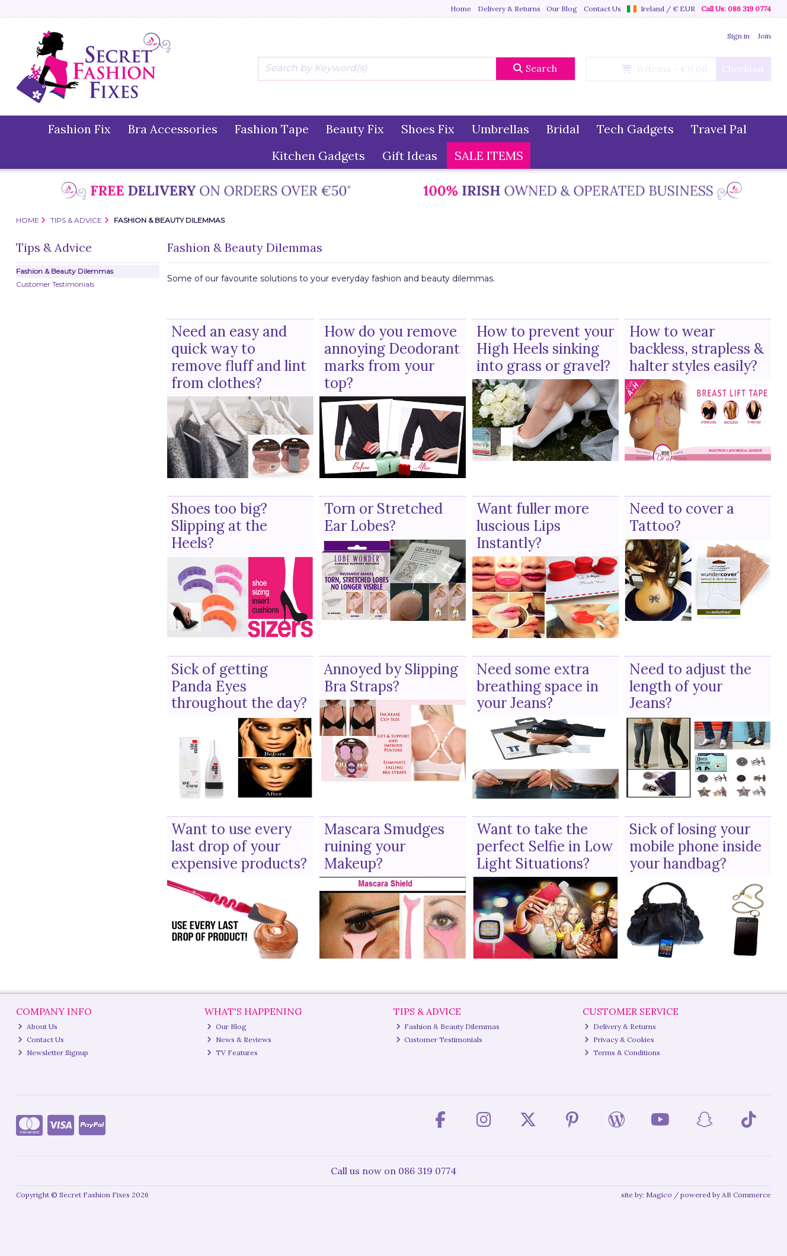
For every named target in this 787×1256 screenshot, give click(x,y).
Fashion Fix (79, 128)
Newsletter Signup (53, 1052)
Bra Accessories (172, 128)
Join (764, 35)
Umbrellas (500, 128)
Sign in (738, 35)
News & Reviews (239, 1039)
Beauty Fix (355, 128)
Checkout (743, 69)
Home (460, 8)
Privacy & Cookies (619, 1039)
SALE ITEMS (489, 155)
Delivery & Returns (509, 8)
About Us (37, 1026)
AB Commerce (746, 1194)
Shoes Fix (428, 128)
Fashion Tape (272, 128)
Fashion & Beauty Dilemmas (64, 271)
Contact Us (602, 8)
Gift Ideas (409, 155)
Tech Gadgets (635, 128)
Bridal (563, 128)
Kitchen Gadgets (318, 155)
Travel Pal (719, 128)
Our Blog (561, 8)
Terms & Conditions (622, 1052)
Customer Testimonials (55, 284)
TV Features (232, 1052)
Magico (659, 1194)
